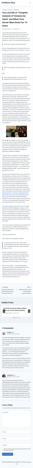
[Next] (29, 311)
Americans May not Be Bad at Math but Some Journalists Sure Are (8, 290)
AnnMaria (10, 375)
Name (5, 432)
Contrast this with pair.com (9, 206)
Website (5, 445)
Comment (6, 412)
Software (4, 9)
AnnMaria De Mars (7, 29)
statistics (10, 9)
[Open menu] (30, 3)
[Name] (16, 431)
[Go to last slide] (4, 311)
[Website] (16, 445)
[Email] (16, 438)
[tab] (13, 317)
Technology (16, 9)
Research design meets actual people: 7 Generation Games (24, 290)
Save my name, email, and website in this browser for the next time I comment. (17, 449)
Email (5, 438)
